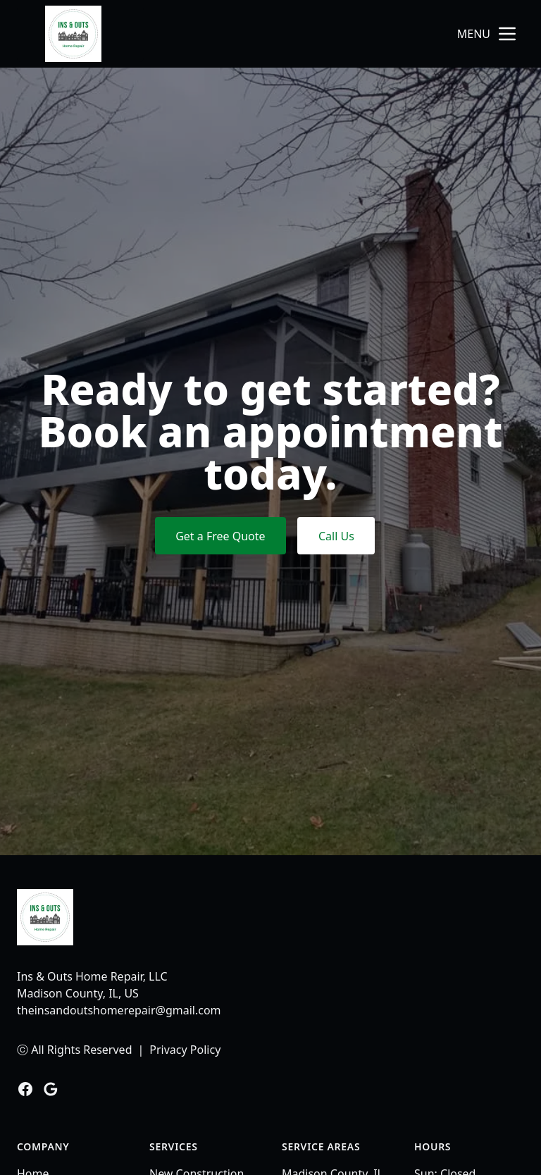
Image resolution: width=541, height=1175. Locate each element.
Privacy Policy (184, 1049)
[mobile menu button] (507, 34)
